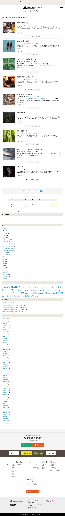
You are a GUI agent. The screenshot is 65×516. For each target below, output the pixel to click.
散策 (4, 263)
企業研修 (52, 464)
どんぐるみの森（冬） (8, 244)
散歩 (4, 261)
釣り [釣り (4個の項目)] (23, 296)
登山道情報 (5, 274)
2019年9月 (5, 373)
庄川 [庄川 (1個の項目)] (44, 293)
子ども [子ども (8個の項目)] (30, 293)
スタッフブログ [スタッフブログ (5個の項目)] (44, 290)
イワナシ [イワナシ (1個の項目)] (55, 287)
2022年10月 (5, 329)
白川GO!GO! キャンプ (33, 467)
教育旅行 (52, 466)
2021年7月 (5, 336)
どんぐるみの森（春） (8, 248)
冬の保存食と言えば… (23, 23)
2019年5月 (5, 379)
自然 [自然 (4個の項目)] (16, 296)
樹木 (4, 270)
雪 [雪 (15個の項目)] (25, 296)
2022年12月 (5, 325)
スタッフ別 (5, 241)
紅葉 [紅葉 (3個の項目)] (14, 296)
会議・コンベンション (55, 470)
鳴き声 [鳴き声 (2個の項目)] (37, 296)
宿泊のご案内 (45, 462)
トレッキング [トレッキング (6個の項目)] (57, 290)
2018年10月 (5, 392)
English (29, 3)
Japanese (35, 3)
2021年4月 (5, 342)
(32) (38, 97)
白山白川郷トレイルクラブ (34, 469)
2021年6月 (5, 338)
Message (5, 233)
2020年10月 (5, 349)
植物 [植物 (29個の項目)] (61, 293)
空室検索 (44, 464)
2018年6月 (5, 397)
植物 (39, 36)
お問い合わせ (30, 479)
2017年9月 (5, 416)
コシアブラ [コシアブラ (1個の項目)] (30, 290)
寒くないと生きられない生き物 (10, 311)
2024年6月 (5, 319)
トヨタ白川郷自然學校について (18, 462)
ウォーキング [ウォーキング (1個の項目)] (18, 290)
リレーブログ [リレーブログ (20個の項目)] (8, 293)
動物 (4, 257)
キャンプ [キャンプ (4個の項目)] (23, 290)
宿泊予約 (38, 445)
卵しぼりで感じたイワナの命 (25, 77)
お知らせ (8, 464)
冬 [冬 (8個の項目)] (23, 293)
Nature (4, 235)
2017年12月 (5, 410)
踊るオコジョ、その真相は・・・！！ (27, 95)
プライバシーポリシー (32, 483)
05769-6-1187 (33, 438)
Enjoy (4, 228)
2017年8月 (5, 418)
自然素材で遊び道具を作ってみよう (11, 303)
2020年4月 (5, 362)
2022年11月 (5, 327)
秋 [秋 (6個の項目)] (11, 296)
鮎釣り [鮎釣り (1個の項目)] (34, 296)
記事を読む (21, 33)
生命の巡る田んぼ (22, 131)
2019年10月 (5, 371)
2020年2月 (5, 366)
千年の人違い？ (21, 167)
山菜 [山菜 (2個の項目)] (42, 293)
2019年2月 (5, 384)
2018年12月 (5, 388)
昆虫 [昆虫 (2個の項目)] (49, 293)
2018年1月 (5, 408)
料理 (36, 36)
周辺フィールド (15, 472)
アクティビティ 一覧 (33, 464)
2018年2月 (5, 405)
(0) (38, 43)
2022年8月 (5, 332)
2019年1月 (5, 386)
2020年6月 (5, 358)
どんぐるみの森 (15, 470)
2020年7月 (5, 355)
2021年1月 (5, 347)
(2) (36, 79)
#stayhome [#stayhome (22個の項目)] (6, 287)
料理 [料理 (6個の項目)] (46, 293)
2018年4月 (5, 401)
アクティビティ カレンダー (34, 466)
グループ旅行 (53, 469)
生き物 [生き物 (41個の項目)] (5, 296)
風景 (39, 126)
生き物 (33, 43)
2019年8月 (5, 375)
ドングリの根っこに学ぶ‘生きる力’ (26, 59)
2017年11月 (5, 412)
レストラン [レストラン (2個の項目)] (17, 293)
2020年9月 (5, 351)
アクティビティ (32, 462)
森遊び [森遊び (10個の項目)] (56, 293)
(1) (37, 169)
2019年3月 (5, 382)
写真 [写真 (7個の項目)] (21, 293)
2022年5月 (5, 334)
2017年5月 (5, 423)
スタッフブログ (6, 239)
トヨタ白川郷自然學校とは (17, 464)
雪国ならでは (33, 25)
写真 (35, 90)
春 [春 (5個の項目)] (53, 293)
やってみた (5, 254)
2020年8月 (5, 353)
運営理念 (14, 466)
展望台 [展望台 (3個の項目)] (39, 293)
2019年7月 (5, 377)
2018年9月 (5, 395)
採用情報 (14, 475)
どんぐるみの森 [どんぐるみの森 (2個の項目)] (43, 287)
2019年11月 (5, 368)
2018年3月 (5, 403)
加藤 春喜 (28, 61)
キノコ (4, 237)
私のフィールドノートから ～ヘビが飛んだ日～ (30, 149)
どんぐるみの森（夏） (8, 246)
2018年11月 (5, 390)
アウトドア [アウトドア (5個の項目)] (50, 287)
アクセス (26, 445)
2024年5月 (5, 321)
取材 (4, 259)
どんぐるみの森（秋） (8, 250)
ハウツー (28, 25)
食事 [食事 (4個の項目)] (32, 296)
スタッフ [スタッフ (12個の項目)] (36, 290)
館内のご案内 (14, 467)
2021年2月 (5, 345)
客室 (43, 466)
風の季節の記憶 (21, 113)
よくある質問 (30, 481)
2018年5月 (5, 399)
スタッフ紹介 (14, 473)
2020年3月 (5, 364)
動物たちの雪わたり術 (23, 41)
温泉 (43, 469)
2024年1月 (5, 323)
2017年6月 (5, 421)
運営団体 (14, 476)
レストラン (44, 467)
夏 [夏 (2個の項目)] (27, 293)
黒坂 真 (38, 25)
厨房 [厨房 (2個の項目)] (26, 293)
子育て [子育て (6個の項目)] (35, 293)
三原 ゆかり (28, 43)
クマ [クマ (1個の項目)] (27, 290)
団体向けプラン (53, 462)
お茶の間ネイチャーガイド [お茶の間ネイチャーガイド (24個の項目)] (23, 287)
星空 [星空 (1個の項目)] (51, 293)
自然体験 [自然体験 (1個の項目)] (19, 296)
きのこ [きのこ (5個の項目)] (37, 287)
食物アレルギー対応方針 (33, 484)
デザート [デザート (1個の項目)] (51, 290)
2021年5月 (5, 340)
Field (4, 231)
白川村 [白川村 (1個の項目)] (9, 296)
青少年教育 (52, 467)
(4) (43, 25)
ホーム (2, 431)
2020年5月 (5, 360)
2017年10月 (5, 414)
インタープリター (30, 36)
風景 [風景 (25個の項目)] (28, 296)
